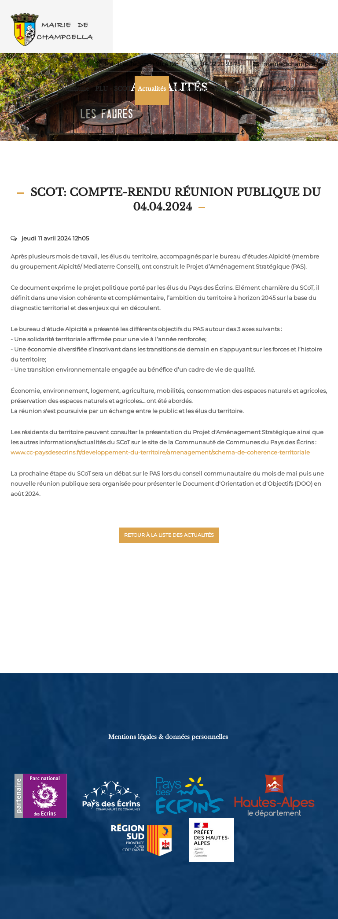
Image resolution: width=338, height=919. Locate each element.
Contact (293, 88)
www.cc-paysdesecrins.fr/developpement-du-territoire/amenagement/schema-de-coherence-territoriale (160, 452)
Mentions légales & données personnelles (168, 737)
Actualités (152, 88)
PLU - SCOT (113, 88)
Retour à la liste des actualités (169, 535)
